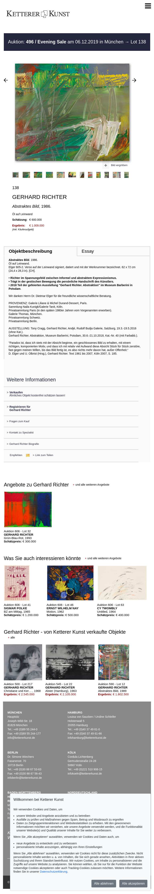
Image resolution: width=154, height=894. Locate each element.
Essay (88, 251)
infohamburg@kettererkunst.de (87, 737)
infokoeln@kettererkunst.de (85, 773)
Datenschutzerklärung (53, 871)
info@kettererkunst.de (21, 737)
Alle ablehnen (103, 883)
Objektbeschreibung (30, 251)
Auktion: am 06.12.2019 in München (66, 41)
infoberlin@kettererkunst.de (24, 777)
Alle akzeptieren (133, 883)
